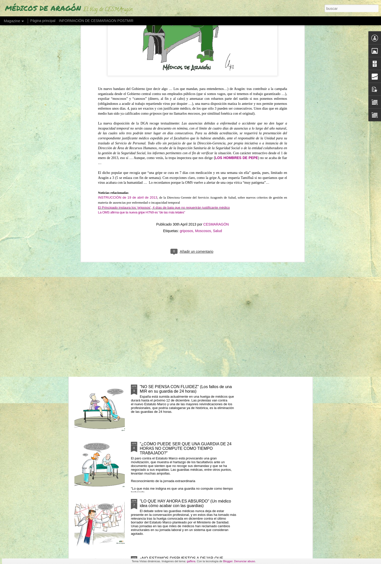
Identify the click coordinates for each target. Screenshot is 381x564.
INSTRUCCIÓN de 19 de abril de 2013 (127, 80)
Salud (217, 113)
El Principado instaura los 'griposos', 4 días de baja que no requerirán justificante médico (164, 89)
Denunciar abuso (244, 561)
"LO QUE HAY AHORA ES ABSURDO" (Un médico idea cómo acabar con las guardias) (185, 503)
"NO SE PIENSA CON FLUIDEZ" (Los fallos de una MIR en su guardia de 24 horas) (186, 389)
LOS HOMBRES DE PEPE (236, 40)
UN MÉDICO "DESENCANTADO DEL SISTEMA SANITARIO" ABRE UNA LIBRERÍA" (160, 239)
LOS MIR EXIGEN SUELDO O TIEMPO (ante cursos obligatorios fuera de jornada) (187, 331)
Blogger (227, 561)
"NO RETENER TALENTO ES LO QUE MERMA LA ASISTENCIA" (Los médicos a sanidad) (223, 239)
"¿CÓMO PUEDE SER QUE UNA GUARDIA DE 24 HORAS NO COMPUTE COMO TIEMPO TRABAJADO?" (185, 448)
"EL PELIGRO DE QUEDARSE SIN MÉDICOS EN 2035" (101, 234)
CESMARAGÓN (216, 107)
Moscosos (203, 113)
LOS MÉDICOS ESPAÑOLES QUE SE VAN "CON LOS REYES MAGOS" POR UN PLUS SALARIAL (185, 274)
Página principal (42, 21)
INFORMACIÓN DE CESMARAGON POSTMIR (96, 21)
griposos (186, 113)
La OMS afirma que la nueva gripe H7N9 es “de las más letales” (141, 95)
